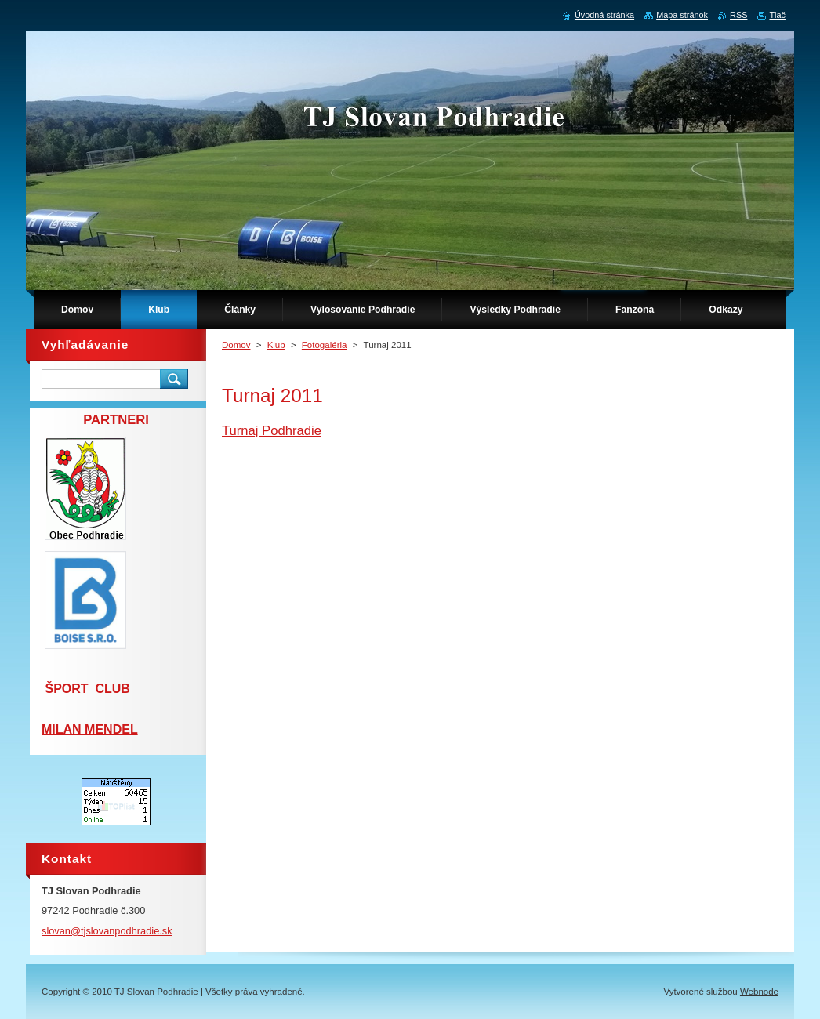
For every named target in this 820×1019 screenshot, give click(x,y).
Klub (276, 345)
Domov (236, 345)
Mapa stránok (682, 15)
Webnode (759, 991)
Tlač (777, 15)
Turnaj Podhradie (271, 430)
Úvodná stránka (604, 15)
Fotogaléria (324, 345)
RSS (738, 15)
